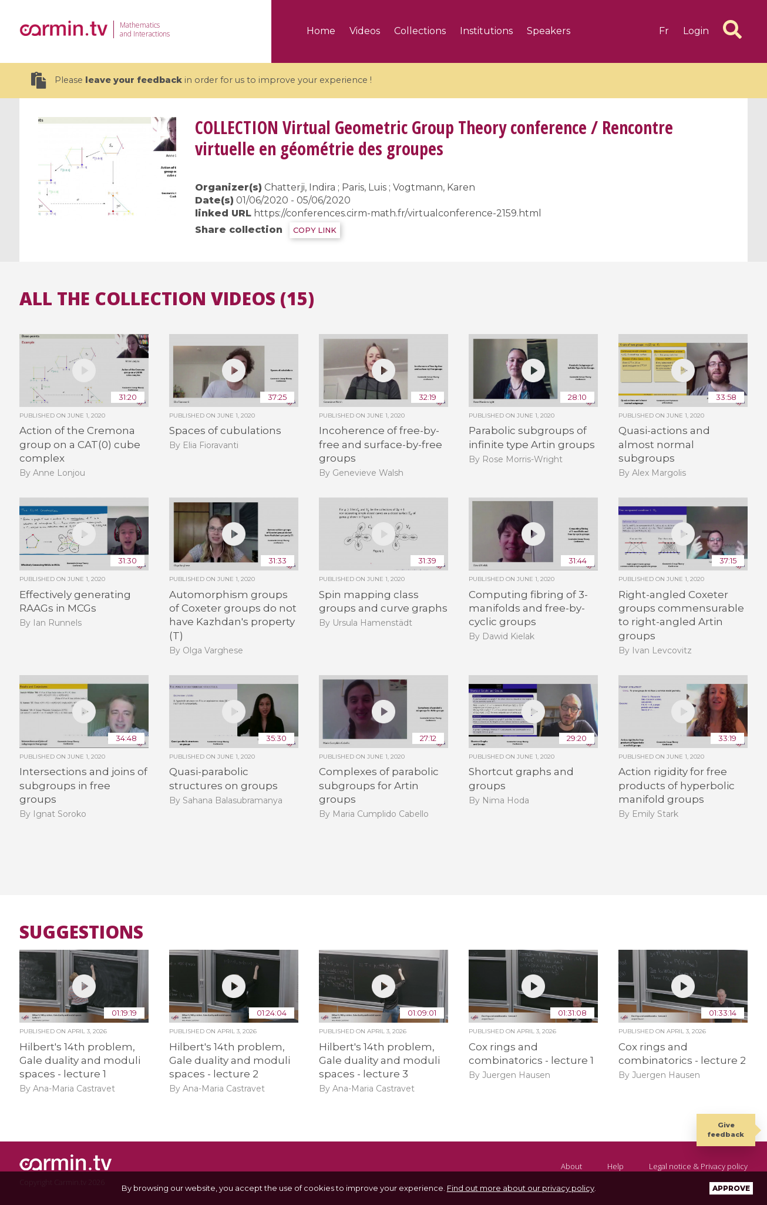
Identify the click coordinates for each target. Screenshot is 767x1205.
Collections (420, 30)
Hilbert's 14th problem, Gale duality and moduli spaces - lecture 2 (229, 1060)
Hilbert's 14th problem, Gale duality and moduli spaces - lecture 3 (379, 1060)
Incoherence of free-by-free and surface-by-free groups (380, 444)
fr (664, 30)
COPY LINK (315, 230)
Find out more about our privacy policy (520, 1188)
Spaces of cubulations (225, 430)
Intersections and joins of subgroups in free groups (83, 785)
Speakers (548, 30)
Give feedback (726, 1129)
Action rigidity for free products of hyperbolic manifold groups (676, 785)
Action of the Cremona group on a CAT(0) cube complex (79, 444)
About (571, 1166)
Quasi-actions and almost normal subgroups (664, 444)
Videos (364, 30)
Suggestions (81, 932)
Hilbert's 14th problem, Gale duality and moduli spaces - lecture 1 (79, 1060)
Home (321, 30)
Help (615, 1166)
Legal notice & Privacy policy (698, 1166)
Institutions (486, 30)
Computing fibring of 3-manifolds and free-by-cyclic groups (528, 608)
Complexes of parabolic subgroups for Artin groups (379, 785)
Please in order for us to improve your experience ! (201, 80)
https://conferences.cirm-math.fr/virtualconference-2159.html (397, 213)
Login (696, 30)
